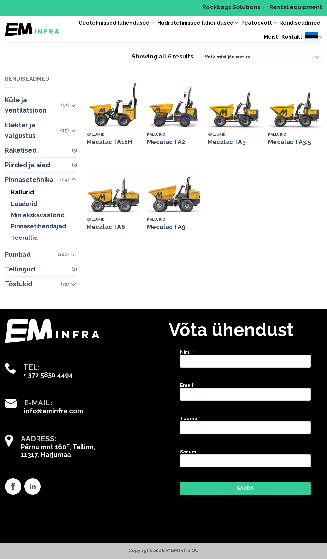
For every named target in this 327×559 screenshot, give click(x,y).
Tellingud (20, 269)
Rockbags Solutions (231, 7)
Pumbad (18, 254)
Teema (189, 418)
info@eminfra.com (53, 411)
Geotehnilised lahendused (116, 23)
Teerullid (24, 237)
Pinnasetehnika (29, 180)
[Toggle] (73, 105)
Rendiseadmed (299, 23)
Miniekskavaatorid (38, 215)
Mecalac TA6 (106, 226)
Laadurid (24, 203)
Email (187, 385)
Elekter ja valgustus (20, 130)
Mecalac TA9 (166, 226)
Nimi (186, 352)
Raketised (21, 150)
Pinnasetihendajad (38, 226)
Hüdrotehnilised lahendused (197, 23)
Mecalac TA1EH (109, 142)
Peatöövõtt (258, 23)
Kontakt (291, 37)
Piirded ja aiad (27, 165)
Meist (271, 37)
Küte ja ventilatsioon (26, 105)
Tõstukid (18, 284)
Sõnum (189, 451)
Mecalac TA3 (227, 142)
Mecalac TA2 (166, 142)
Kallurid (22, 192)
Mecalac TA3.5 (289, 142)
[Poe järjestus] (261, 57)
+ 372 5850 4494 (48, 375)
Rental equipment (295, 7)
